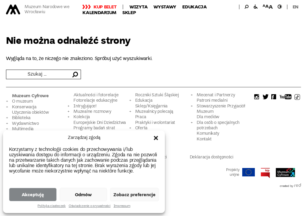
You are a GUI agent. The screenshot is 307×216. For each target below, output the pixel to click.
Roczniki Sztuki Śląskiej (157, 95)
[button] (156, 138)
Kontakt (204, 139)
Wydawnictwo (25, 124)
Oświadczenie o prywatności (90, 206)
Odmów (83, 194)
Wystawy (165, 6)
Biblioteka (21, 118)
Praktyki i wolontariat (155, 123)
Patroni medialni (212, 100)
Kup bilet (105, 6)
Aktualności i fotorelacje (95, 95)
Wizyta (139, 6)
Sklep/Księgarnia (151, 106)
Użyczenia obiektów (30, 112)
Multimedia (23, 129)
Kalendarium (99, 12)
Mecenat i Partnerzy (216, 95)
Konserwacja (24, 107)
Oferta (141, 128)
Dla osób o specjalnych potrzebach (218, 125)
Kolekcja (81, 117)
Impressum (122, 206)
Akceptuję (33, 194)
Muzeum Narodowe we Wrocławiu (47, 9)
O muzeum (22, 101)
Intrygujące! (84, 106)
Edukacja (194, 6)
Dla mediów (208, 117)
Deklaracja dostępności (211, 157)
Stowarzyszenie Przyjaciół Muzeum (221, 109)
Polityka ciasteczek (51, 206)
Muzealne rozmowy (92, 112)
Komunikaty (208, 133)
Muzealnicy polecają (154, 112)
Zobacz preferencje (134, 194)
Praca (140, 117)
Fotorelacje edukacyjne (95, 100)
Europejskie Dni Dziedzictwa (99, 123)
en (296, 6)
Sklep (129, 12)
